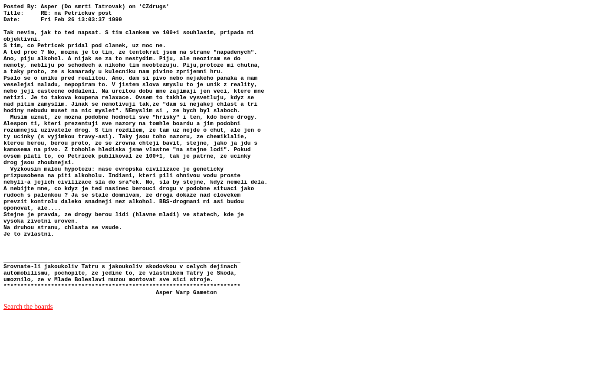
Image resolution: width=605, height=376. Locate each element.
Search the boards (28, 365)
